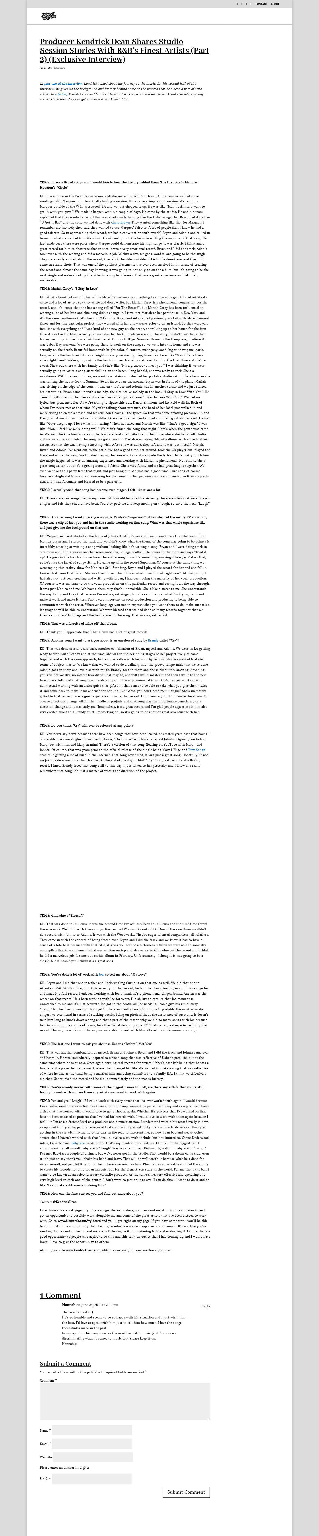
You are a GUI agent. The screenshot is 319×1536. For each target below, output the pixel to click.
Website (46, 1457)
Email (45, 1444)
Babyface (78, 1143)
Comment (48, 1380)
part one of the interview (63, 84)
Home (140, 17)
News (265, 17)
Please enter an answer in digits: (64, 1468)
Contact (261, 4)
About (275, 4)
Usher (61, 94)
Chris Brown (120, 222)
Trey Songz (196, 750)
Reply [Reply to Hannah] (206, 1306)
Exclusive (240, 17)
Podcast (213, 17)
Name (45, 1431)
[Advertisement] (120, 1263)
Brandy (153, 640)
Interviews (184, 17)
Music (157, 17)
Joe (101, 974)
